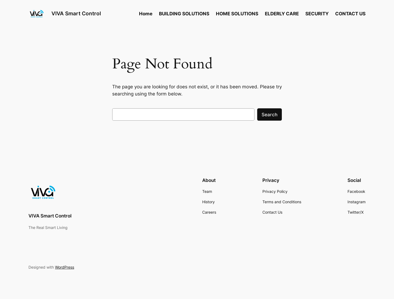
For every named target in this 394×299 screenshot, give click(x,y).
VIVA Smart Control (76, 13)
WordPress (64, 267)
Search (269, 114)
